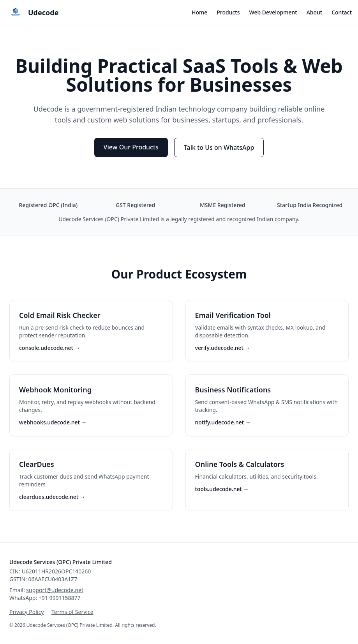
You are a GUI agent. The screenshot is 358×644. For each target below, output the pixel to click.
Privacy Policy (26, 612)
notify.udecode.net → (223, 422)
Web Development (273, 12)
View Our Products (131, 147)
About (315, 12)
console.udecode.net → (49, 347)
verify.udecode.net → (222, 347)
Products (228, 12)
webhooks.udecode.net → (53, 422)
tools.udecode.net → (222, 489)
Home (199, 12)
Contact (342, 12)
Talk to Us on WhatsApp (219, 147)
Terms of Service (72, 612)
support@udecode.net (54, 590)
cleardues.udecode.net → (52, 496)
